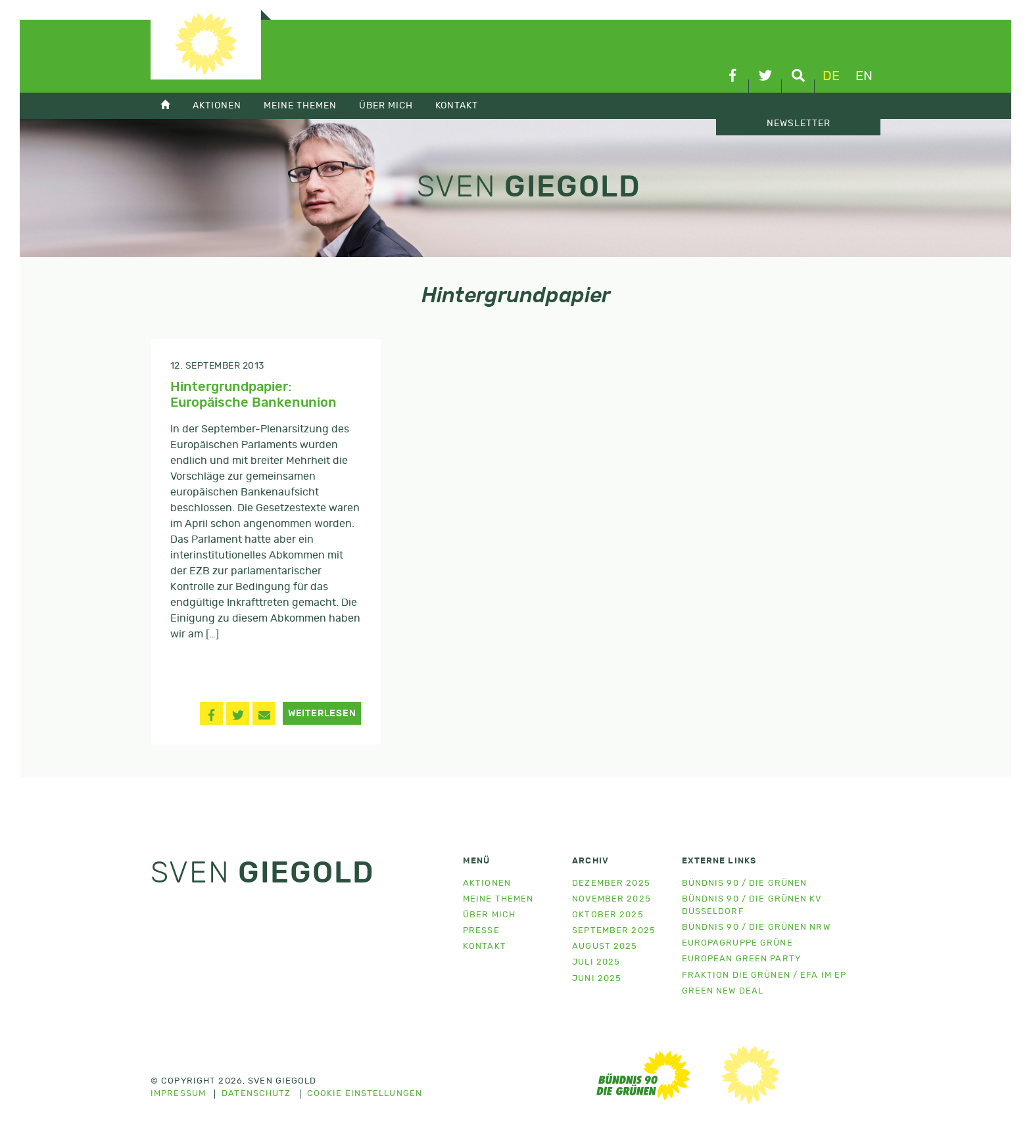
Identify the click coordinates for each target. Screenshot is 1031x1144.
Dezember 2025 (611, 883)
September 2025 (614, 931)
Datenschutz (256, 1094)
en (864, 76)
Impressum (178, 1094)
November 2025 (611, 899)
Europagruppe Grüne (737, 943)
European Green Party (741, 959)
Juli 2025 (596, 962)
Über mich (386, 105)
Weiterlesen (322, 713)
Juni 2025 (596, 978)
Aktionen (217, 105)
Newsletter (798, 123)
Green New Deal (723, 991)
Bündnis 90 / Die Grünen (744, 883)
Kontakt (456, 105)
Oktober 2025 (607, 915)
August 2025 (604, 946)
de (831, 76)
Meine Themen (300, 105)
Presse (481, 931)
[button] (211, 713)
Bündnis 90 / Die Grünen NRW (756, 927)
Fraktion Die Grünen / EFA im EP (764, 975)
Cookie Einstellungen (364, 1094)
